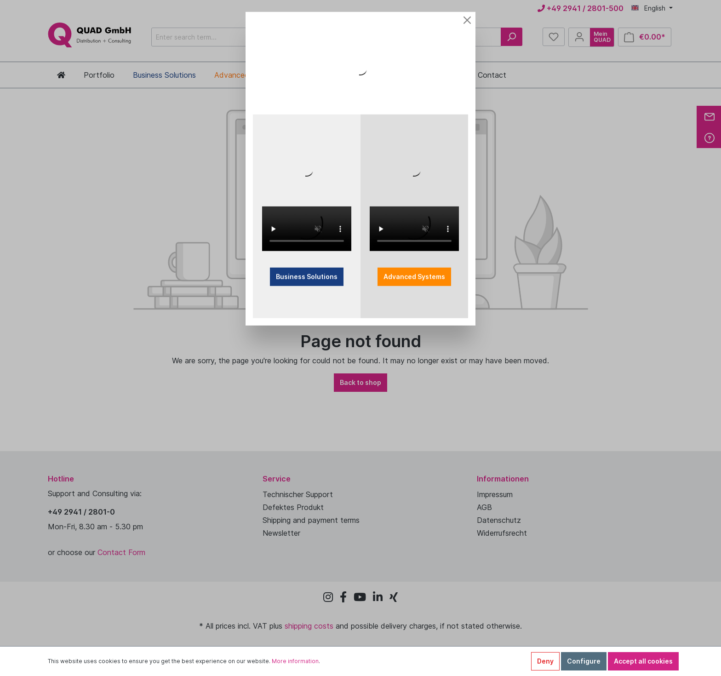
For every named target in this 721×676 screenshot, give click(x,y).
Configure (584, 661)
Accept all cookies (643, 661)
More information (295, 661)
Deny (545, 661)
